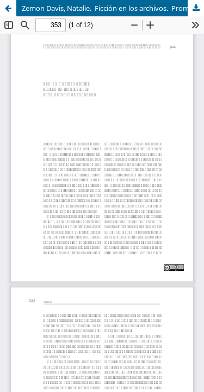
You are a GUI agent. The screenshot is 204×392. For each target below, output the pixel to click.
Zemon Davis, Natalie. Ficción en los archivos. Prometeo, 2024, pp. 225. (113, 8)
